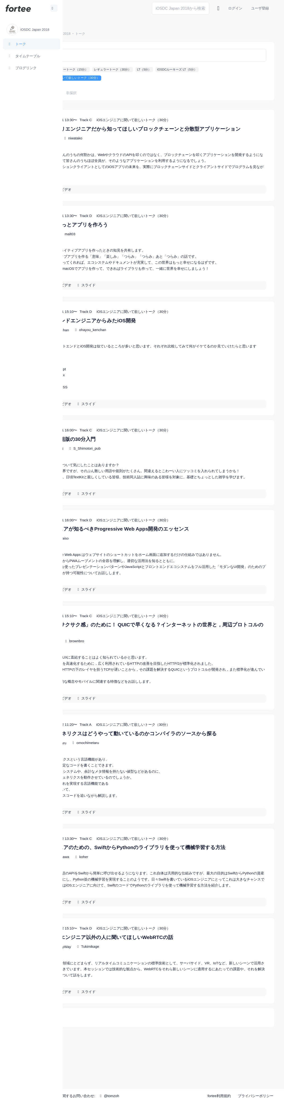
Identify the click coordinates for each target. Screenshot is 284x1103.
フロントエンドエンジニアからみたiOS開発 (131, 333)
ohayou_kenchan (139, 343)
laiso (111, 569)
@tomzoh (155, 1096)
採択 (101, 93)
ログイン (235, 8)
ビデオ (112, 202)
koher (130, 901)
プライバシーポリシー (255, 1096)
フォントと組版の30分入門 (111, 458)
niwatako (122, 145)
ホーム (78, 33)
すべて (85, 93)
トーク (127, 33)
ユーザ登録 (260, 8)
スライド (135, 298)
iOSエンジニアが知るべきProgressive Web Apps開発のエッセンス (158, 560)
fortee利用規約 (219, 1096)
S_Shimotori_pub (133, 467)
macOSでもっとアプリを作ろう (117, 237)
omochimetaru (134, 780)
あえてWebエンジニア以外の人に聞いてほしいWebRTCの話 (149, 987)
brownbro (123, 678)
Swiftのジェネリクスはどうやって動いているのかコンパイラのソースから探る (171, 770)
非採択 (117, 93)
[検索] (173, 55)
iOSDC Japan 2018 (102, 33)
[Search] (180, 8)
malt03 (116, 247)
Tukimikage (136, 997)
